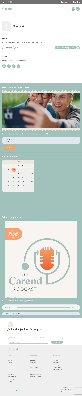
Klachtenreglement (66, 389)
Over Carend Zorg (12, 374)
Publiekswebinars (57, 369)
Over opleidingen (35, 358)
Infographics (56, 362)
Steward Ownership (35, 376)
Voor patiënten (12, 376)
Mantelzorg (56, 365)
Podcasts (55, 360)
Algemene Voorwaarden (67, 391)
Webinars (32, 360)
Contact (64, 2)
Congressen (33, 365)
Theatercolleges (34, 367)
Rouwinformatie (57, 367)
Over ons (10, 358)
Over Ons (76, 2)
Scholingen (33, 362)
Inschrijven (57, 342)
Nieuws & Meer (57, 358)
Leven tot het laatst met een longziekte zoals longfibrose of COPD (25, 134)
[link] (73, 9)
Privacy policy (65, 387)
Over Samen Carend (35, 374)
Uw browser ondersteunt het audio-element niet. (41, 307)
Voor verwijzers (12, 379)
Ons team (10, 360)
